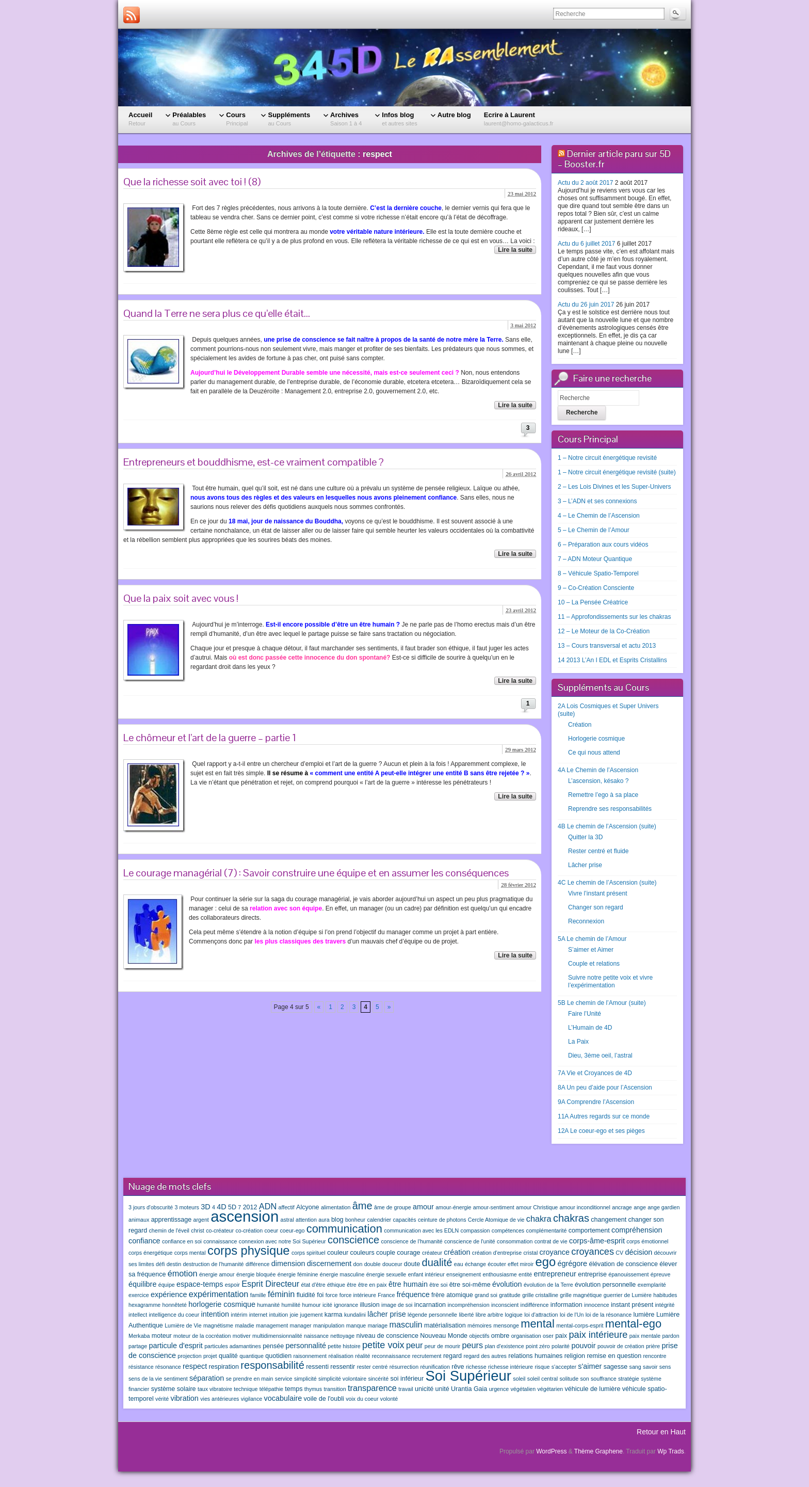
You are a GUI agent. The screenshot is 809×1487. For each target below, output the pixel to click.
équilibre (142, 1284)
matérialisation (445, 1325)
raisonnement (310, 1356)
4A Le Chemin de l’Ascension (598, 770)
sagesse (616, 1366)
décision (638, 1252)
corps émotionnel (647, 1241)
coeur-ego (292, 1230)
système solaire (173, 1389)
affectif (286, 1207)
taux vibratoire (215, 1389)
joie (294, 1315)
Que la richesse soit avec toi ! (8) (192, 181)
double (372, 1264)
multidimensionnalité (277, 1336)
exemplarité (652, 1285)
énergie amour (217, 1274)
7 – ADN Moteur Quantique (595, 559)
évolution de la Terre (548, 1285)
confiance (144, 1241)
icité (327, 1305)
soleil (519, 1379)
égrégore (572, 1263)
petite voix (383, 1345)
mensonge (506, 1325)
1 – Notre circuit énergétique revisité (607, 457)
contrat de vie (551, 1241)
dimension (288, 1263)
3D (205, 1207)
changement (608, 1219)
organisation (526, 1336)
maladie (244, 1325)
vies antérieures (219, 1399)
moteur (162, 1335)
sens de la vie (145, 1379)
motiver (242, 1336)
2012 (250, 1207)
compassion (475, 1230)
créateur (432, 1253)
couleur (337, 1252)
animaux (138, 1220)
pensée (273, 1346)
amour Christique (537, 1207)
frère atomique (452, 1295)
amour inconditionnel (585, 1207)
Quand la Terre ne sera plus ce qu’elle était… (216, 313)
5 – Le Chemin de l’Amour (593, 530)
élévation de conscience (623, 1264)
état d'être (313, 1285)
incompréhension (468, 1305)
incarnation (430, 1304)
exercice (138, 1295)
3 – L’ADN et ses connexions (597, 501)
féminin (281, 1294)
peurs (472, 1345)
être (351, 1285)
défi (160, 1264)
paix (561, 1335)
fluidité (306, 1295)
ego (546, 1262)
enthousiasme (499, 1274)
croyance (555, 1252)
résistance (141, 1367)
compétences (508, 1230)
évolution (507, 1284)
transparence (372, 1388)
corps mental (190, 1253)
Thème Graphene (598, 1451)
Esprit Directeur (270, 1283)
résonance (168, 1367)
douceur (392, 1264)
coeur (271, 1230)
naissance (316, 1336)
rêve (457, 1366)
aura (323, 1220)
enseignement (463, 1274)
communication (344, 1228)
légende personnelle (432, 1315)
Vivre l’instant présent (597, 893)
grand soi (486, 1295)
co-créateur (220, 1230)
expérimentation (219, 1294)
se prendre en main (249, 1379)
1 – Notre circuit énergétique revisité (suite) (617, 472)
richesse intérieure (510, 1367)
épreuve (661, 1274)
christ (197, 1230)
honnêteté (175, 1305)
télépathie (271, 1389)
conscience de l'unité (469, 1241)
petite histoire (344, 1346)
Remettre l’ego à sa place (603, 794)
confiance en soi (182, 1241)
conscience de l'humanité (411, 1241)
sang (635, 1367)
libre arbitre (489, 1315)
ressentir (342, 1366)
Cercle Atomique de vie (496, 1220)
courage (408, 1252)
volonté (389, 1399)
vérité (162, 1399)
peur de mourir (442, 1346)
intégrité (664, 1305)
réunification (434, 1367)
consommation (514, 1241)
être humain (408, 1284)
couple (385, 1252)
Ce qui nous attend (594, 752)
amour (423, 1207)
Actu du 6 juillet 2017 (586, 243)
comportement (589, 1230)
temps (293, 1389)
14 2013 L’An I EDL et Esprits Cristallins (612, 660)
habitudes (665, 1295)
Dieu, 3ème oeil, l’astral (600, 1055)
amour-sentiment (493, 1207)
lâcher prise (386, 1314)
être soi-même (470, 1284)
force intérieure (357, 1295)
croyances (592, 1251)
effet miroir (520, 1264)
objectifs (479, 1336)
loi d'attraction (541, 1315)
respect (195, 1366)
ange (640, 1207)
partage (137, 1346)
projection (189, 1356)
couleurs (362, 1252)
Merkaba (139, 1336)
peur (414, 1345)
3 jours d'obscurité (150, 1207)
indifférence (535, 1305)
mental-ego (633, 1323)
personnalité (306, 1345)
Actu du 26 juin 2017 (586, 304)
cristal (530, 1253)
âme (362, 1205)
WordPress (551, 1451)
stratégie (628, 1379)
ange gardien (663, 1207)
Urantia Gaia (469, 1389)
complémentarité (546, 1230)
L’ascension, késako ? (598, 781)
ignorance (346, 1305)
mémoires (479, 1325)
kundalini (355, 1315)
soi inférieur (407, 1378)
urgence (499, 1389)
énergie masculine (342, 1274)
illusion (369, 1304)
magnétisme (218, 1325)
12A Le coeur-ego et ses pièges (601, 1130)
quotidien (278, 1356)
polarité (561, 1346)
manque (356, 1325)
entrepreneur (555, 1274)
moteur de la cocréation (202, 1336)
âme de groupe (392, 1207)
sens (665, 1367)
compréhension (636, 1230)
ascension (245, 1216)
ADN (268, 1206)
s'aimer (590, 1366)
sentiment (176, 1379)
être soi (438, 1285)
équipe (166, 1285)
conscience (353, 1239)
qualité (228, 1356)
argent (201, 1220)
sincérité (378, 1379)
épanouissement (628, 1274)
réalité (362, 1356)
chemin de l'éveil (169, 1230)
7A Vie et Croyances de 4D (595, 1073)
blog (337, 1219)
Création (579, 724)
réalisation (340, 1356)
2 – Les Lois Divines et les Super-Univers (614, 486)
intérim (239, 1315)
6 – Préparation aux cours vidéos (603, 544)
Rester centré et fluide (598, 851)
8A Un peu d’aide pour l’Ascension (605, 1087)
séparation (206, 1378)
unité (442, 1389)
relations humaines (535, 1356)
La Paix (578, 1041)
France (386, 1295)
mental (538, 1323)
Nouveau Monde (443, 1335)
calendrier (379, 1220)
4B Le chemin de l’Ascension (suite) (607, 826)
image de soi (396, 1305)
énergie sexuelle (386, 1274)
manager (301, 1325)
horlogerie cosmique (221, 1304)
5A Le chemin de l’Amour (592, 938)
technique (245, 1389)
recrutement (427, 1356)
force (332, 1295)
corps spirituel (309, 1253)
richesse (476, 1367)
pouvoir (583, 1345)
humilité (290, 1305)
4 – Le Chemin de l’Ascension (599, 515)
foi (320, 1295)
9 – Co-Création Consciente (596, 587)
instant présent (632, 1304)
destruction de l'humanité (213, 1264)
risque (542, 1367)
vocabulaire (283, 1398)
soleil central (542, 1379)
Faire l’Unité (584, 1013)
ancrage (622, 1207)
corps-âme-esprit (597, 1241)
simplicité (305, 1379)
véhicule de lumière (593, 1389)
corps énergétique (150, 1253)
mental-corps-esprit (579, 1325)
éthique (336, 1285)
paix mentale (644, 1336)
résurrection (404, 1367)
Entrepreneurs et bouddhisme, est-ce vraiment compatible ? (253, 462)
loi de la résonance (609, 1315)
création (457, 1252)
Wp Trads (670, 1451)
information (567, 1304)
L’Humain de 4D (590, 1027)
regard (452, 1356)
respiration (224, 1366)
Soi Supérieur (468, 1376)
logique (513, 1315)
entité (525, 1274)
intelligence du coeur (174, 1315)
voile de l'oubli (324, 1398)
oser (548, 1336)
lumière (644, 1314)
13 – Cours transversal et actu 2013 (607, 645)
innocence (596, 1305)
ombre (500, 1335)
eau (458, 1264)
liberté (466, 1315)
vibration (184, 1398)
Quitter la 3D (585, 837)
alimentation (335, 1207)
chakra (539, 1218)
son (584, 1379)
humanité (268, 1305)
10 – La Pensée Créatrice (593, 602)
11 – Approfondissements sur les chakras (614, 616)
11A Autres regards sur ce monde (604, 1116)
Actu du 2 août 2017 (585, 182)
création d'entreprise (497, 1253)
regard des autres (485, 1356)
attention (306, 1220)
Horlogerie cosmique (596, 738)
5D (232, 1207)
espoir (232, 1285)
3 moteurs (187, 1207)
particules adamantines (232, 1346)
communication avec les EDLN (421, 1230)
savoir (650, 1367)
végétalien (523, 1389)
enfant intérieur (426, 1274)
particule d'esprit (176, 1345)
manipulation (328, 1325)
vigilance (251, 1399)
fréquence (413, 1294)
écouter (497, 1264)
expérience (169, 1294)
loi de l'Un (572, 1315)
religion (574, 1356)
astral (287, 1220)
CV (619, 1253)
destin (174, 1264)
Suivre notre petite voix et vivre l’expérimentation (610, 981)
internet (258, 1315)
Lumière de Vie (183, 1325)
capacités (404, 1220)
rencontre (655, 1356)
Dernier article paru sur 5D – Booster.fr (614, 159)
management (272, 1325)
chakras (571, 1218)
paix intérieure (598, 1335)
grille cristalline (540, 1295)
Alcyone (307, 1207)
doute (412, 1264)
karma (334, 1314)
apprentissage (171, 1219)
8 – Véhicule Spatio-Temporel (598, 573)
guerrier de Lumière (628, 1295)
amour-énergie (453, 1207)
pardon (670, 1336)
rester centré (372, 1367)
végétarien (550, 1389)
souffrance (604, 1379)
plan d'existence (504, 1346)
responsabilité (272, 1365)
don (358, 1264)
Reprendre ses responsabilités (610, 808)
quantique (251, 1356)
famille (258, 1295)
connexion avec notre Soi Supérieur (282, 1241)
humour (311, 1305)
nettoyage (342, 1336)
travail (405, 1389)
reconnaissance (391, 1356)
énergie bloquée (256, 1274)
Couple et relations (594, 963)
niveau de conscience (387, 1335)
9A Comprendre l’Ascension (596, 1102)
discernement (329, 1263)
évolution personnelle (605, 1284)
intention (215, 1314)
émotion (183, 1273)
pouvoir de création (620, 1346)
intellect (137, 1315)
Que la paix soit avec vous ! (180, 598)
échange (475, 1264)
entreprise (592, 1274)
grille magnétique (581, 1295)
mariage (378, 1325)
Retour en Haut (661, 1432)
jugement (311, 1315)
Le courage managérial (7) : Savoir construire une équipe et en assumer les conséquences (316, 873)
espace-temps (199, 1284)
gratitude (509, 1295)
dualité (437, 1262)
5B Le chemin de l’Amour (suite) (602, 1002)
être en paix (372, 1285)
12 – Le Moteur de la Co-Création (604, 631)
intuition (278, 1315)
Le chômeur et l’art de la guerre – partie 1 (209, 737)
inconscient (505, 1305)
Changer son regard (595, 907)
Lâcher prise (585, 865)
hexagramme (144, 1305)
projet (210, 1356)
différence (258, 1264)
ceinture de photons (442, 1220)
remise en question (614, 1356)
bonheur (355, 1220)
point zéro (538, 1346)
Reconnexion (586, 921)
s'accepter (564, 1367)
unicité (424, 1389)
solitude (568, 1379)
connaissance (220, 1241)
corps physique (248, 1250)
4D (221, 1207)
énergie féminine (298, 1274)
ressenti (317, 1366)
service (284, 1379)
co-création (249, 1230)
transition (334, 1389)
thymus (313, 1389)
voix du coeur (362, 1399)
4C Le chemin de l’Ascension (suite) (607, 882)
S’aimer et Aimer (590, 949)
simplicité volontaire (342, 1379)
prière (653, 1346)
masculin (405, 1324)
